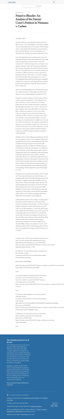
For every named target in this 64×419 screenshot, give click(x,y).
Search (39, 6)
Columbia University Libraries (31, 398)
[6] (18, 148)
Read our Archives (12, 383)
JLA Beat (9, 366)
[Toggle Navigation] (54, 2)
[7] (24, 159)
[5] (25, 85)
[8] (26, 165)
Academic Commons (36, 406)
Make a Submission (23, 383)
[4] (37, 81)
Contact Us (10, 384)
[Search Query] (29, 6)
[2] (22, 64)
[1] (40, 59)
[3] (20, 77)
